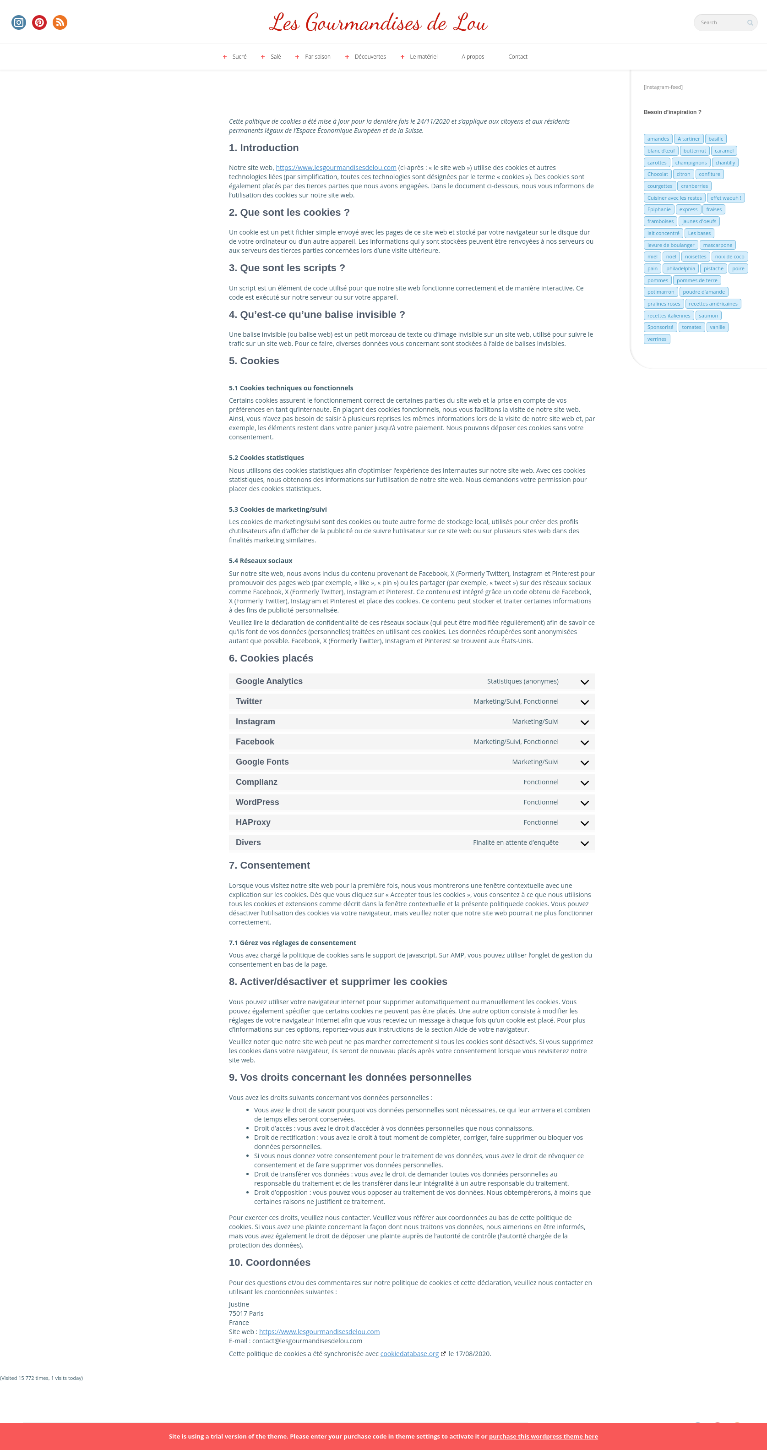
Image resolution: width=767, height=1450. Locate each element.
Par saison (318, 56)
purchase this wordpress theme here (543, 1436)
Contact (518, 56)
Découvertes (370, 56)
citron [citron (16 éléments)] (684, 173)
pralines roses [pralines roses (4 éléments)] (663, 303)
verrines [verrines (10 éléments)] (657, 338)
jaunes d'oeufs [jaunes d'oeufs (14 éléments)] (699, 221)
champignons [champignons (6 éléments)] (691, 162)
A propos (473, 56)
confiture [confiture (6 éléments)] (709, 173)
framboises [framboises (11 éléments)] (660, 221)
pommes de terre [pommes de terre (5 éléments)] (697, 280)
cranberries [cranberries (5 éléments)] (694, 185)
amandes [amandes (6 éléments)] (658, 138)
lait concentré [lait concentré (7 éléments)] (663, 233)
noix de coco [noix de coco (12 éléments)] (730, 256)
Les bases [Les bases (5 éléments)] (699, 233)
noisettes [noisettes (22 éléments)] (696, 256)
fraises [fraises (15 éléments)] (714, 209)
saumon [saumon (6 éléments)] (708, 315)
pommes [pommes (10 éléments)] (657, 280)
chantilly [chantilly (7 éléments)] (725, 162)
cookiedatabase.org (410, 1353)
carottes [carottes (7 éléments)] (657, 162)
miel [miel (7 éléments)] (652, 256)
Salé (276, 56)
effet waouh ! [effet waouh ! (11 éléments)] (726, 197)
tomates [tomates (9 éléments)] (692, 326)
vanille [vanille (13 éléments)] (717, 326)
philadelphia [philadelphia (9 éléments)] (680, 268)
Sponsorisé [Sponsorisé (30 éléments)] (660, 326)
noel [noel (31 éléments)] (671, 256)
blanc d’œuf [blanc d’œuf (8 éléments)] (661, 150)
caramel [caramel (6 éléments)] (724, 150)
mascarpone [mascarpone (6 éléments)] (718, 244)
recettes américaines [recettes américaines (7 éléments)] (713, 303)
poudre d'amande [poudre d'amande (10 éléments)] (704, 291)
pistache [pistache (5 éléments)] (713, 268)
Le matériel (424, 56)
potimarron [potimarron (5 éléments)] (661, 291)
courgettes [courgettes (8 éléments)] (660, 185)
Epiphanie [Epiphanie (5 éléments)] (659, 209)
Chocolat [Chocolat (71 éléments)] (657, 173)
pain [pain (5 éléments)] (652, 268)
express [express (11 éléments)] (689, 209)
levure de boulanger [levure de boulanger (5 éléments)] (671, 244)
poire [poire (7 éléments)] (738, 268)
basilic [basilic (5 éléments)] (716, 138)
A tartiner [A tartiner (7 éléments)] (689, 138)
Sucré (240, 56)
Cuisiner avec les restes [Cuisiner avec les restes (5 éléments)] (674, 197)
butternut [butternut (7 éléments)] (695, 150)
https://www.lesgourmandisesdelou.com (336, 167)
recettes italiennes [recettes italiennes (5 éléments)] (669, 315)
